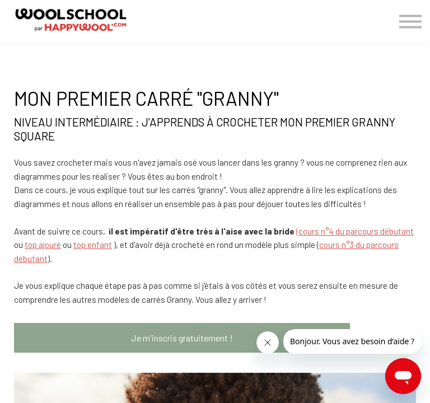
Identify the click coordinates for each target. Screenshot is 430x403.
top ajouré (43, 245)
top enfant (92, 245)
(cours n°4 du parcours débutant (355, 231)
